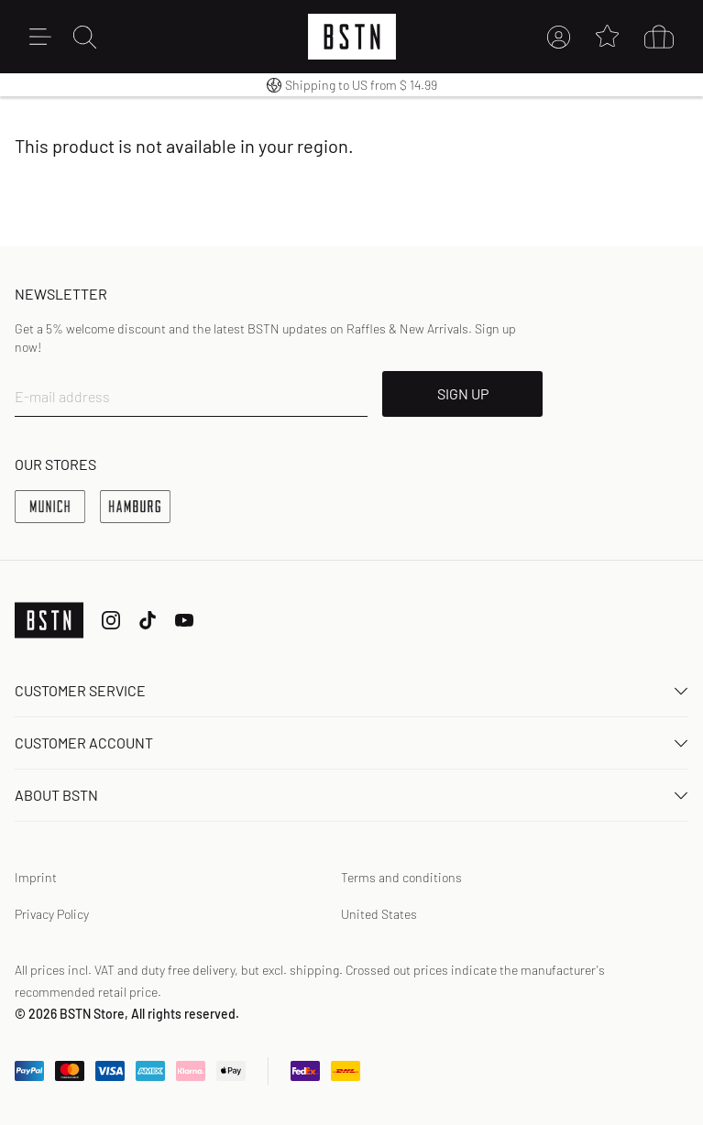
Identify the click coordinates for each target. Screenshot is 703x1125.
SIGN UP (463, 393)
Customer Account (351, 742)
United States (379, 914)
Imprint (36, 877)
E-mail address (62, 396)
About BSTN (351, 794)
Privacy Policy (52, 914)
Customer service (351, 690)
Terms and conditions (401, 877)
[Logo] (352, 37)
